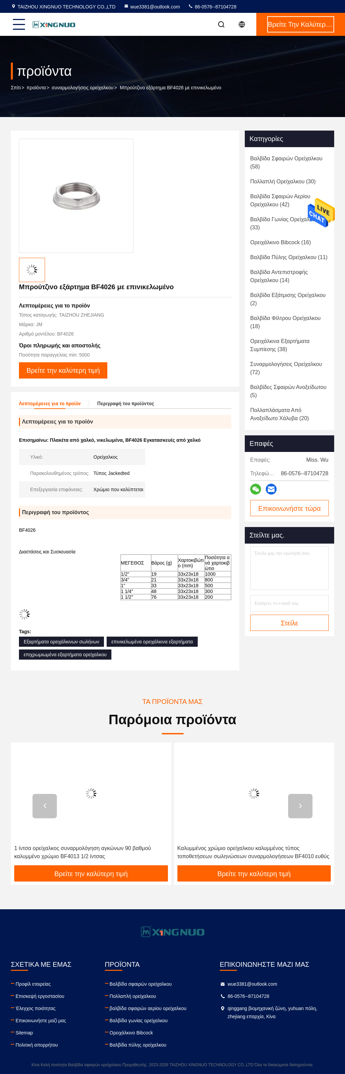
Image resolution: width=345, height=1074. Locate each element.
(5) (288, 391)
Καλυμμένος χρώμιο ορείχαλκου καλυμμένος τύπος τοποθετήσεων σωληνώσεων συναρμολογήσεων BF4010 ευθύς (253, 852)
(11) (288, 257)
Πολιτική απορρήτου (37, 1045)
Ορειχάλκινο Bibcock (131, 1032)
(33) (284, 223)
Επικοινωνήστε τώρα (289, 508)
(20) (279, 414)
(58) (286, 162)
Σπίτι (16, 87)
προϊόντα (36, 87)
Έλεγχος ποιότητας (36, 1008)
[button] (45, 806)
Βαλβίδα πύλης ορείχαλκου (138, 1045)
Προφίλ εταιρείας (33, 984)
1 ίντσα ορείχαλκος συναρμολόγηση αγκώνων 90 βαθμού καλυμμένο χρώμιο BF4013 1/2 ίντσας (82, 852)
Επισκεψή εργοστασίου (40, 996)
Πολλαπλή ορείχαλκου (133, 996)
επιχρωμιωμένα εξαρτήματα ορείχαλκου (65, 654)
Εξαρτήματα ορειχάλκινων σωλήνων (61, 641)
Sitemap (24, 1032)
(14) (279, 276)
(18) (285, 322)
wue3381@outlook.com (152, 6)
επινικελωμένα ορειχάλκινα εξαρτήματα (152, 641)
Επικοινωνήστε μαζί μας (41, 1020)
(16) (280, 242)
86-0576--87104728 (212, 6)
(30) (283, 181)
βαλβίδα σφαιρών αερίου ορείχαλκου (148, 1008)
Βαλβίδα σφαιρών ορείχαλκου (141, 984)
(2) (288, 299)
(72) (286, 368)
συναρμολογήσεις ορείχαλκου (82, 87)
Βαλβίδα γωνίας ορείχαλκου (139, 1020)
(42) (280, 200)
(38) (279, 345)
